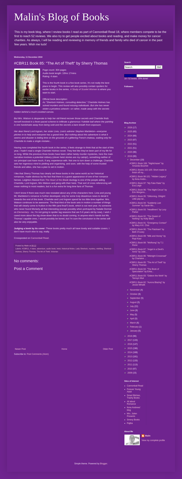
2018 (130, 336)
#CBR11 (25, 249)
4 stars (33, 249)
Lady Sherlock (82, 249)
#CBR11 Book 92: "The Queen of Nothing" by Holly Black (145, 217)
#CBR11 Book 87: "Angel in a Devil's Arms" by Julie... (147, 250)
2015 (130, 348)
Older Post (108, 349)
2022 (130, 144)
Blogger (103, 463)
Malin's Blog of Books (61, 17)
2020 (130, 152)
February (134, 327)
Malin (147, 436)
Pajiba (130, 423)
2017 (130, 340)
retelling (99, 249)
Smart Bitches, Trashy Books (134, 396)
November (135, 290)
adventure (41, 249)
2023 (130, 140)
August (133, 302)
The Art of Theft (43, 252)
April (132, 318)
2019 (130, 156)
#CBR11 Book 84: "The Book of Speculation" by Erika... (144, 270)
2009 (130, 373)
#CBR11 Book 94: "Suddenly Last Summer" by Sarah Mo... (145, 204)
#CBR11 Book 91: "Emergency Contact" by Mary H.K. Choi (148, 224)
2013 (130, 356)
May (132, 314)
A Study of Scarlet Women (83, 89)
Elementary (23, 212)
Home (64, 349)
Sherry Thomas (29, 252)
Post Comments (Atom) (38, 354)
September (135, 298)
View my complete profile (153, 440)
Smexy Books (133, 419)
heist (59, 249)
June (132, 310)
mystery (92, 249)
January (134, 331)
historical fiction (68, 249)
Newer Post (20, 349)
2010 (130, 369)
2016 (130, 344)
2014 (130, 352)
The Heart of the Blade (57, 180)
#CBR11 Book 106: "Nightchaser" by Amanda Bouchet (147, 164)
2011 (130, 364)
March (133, 323)
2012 (130, 360)
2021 (130, 148)
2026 (130, 127)
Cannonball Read (40, 238)
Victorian (54, 252)
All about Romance (131, 402)
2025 (130, 131)
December (135, 160)
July (132, 306)
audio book (51, 249)
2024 (130, 136)
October (134, 294)
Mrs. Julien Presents (132, 414)
